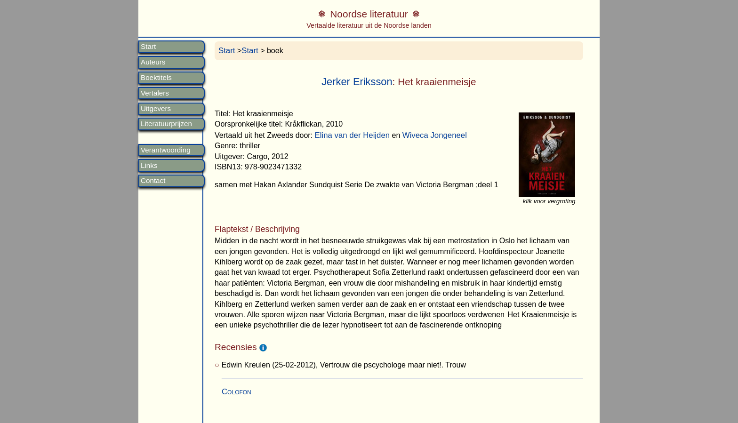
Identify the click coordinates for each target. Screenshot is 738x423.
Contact (153, 180)
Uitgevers (156, 108)
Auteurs (153, 62)
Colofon (236, 391)
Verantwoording (166, 150)
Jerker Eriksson (356, 82)
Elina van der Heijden (352, 135)
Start (148, 46)
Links (149, 165)
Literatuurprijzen (166, 124)
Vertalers (155, 93)
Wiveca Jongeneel (434, 135)
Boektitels (156, 77)
